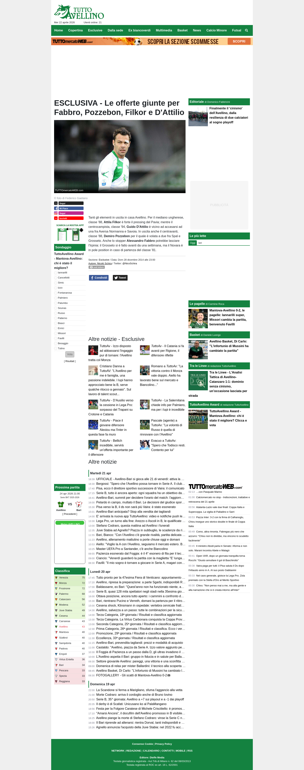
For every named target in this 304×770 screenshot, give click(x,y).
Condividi (99, 278)
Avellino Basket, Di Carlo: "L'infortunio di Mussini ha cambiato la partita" (145, 670)
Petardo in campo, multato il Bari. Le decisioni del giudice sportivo (141, 502)
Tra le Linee (198, 365)
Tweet (120, 278)
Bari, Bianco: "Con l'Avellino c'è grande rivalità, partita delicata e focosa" (145, 535)
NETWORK (117, 750)
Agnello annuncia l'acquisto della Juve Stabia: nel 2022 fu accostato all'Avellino (150, 727)
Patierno (62, 318)
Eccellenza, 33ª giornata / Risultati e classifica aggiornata (135, 638)
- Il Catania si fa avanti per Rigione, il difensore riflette (167, 350)
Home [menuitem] (58, 30)
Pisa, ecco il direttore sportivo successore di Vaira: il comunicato (140, 488)
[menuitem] (247, 30)
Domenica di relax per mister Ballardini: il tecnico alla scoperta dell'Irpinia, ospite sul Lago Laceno (163, 666)
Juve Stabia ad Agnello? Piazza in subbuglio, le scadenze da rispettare (145, 530)
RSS (190, 750)
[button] (69, 354)
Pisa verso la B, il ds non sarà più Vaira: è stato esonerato (136, 507)
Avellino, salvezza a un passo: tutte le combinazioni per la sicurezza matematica (151, 610)
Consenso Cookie (142, 743)
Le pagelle (197, 303)
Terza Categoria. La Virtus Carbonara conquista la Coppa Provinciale (143, 619)
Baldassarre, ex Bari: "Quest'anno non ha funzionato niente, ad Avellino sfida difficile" (154, 587)
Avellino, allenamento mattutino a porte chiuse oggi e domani (138, 539)
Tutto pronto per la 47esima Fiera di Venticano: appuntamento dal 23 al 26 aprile (151, 577)
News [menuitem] (197, 30)
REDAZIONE (133, 750)
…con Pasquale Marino (209, 491)
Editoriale (197, 101)
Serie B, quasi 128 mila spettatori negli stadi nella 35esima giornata (142, 591)
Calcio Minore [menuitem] (216, 30)
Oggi (192, 242)
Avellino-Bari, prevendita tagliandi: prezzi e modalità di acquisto (139, 642)
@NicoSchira (130, 263)
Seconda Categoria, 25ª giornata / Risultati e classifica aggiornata (141, 624)
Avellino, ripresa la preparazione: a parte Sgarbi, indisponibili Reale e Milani (148, 582)
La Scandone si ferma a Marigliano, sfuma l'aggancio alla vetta (139, 690)
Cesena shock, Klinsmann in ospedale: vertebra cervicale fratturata (142, 605)
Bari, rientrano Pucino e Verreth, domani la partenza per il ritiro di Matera (146, 600)
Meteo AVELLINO (70, 524)
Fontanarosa (65, 292)
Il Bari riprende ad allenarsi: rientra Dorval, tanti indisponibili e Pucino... (145, 722)
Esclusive (104, 259)
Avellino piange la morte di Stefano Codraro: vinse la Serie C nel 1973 (144, 718)
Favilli (61, 338)
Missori (62, 333)
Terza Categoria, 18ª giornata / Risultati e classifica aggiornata (139, 614)
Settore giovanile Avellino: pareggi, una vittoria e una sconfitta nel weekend (147, 661)
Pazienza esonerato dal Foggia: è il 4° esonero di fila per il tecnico (141, 553)
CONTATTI (168, 750)
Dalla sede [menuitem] (115, 30)
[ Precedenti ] (69, 513)
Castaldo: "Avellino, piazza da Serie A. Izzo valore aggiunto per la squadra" (147, 647)
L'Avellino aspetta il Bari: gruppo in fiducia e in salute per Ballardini (142, 656)
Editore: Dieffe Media (152, 757)
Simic (61, 282)
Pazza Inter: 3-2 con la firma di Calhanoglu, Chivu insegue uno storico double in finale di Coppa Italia (216, 522)
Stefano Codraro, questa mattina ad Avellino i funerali (133, 525)
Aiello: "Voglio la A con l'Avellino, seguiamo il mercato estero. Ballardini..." (146, 544)
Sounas (62, 308)
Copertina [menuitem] (75, 30)
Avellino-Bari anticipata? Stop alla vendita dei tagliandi (133, 511)
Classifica (62, 571)
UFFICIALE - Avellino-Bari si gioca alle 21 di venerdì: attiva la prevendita (146, 479)
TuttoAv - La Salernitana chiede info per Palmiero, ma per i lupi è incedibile (168, 405)
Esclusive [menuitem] (95, 30)
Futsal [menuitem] (236, 30)
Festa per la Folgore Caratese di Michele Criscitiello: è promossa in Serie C (148, 708)
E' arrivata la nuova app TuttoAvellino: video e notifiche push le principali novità (150, 516)
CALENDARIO (151, 750)
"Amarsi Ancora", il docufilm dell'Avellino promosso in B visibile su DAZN (146, 713)
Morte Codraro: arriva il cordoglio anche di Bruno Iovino (134, 694)
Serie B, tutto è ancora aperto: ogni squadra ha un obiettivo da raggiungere (147, 493)
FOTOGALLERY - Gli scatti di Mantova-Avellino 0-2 (131, 675)
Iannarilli (62, 272)
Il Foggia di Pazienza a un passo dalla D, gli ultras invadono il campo (143, 652)
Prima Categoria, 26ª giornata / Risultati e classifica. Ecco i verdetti (142, 628)
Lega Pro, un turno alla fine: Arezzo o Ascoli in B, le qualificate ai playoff (145, 521)
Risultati (69, 361)
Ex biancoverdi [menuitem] (140, 30)
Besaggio (63, 343)
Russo (61, 313)
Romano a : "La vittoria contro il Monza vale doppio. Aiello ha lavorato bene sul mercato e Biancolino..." (161, 375)
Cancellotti (64, 277)
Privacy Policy (163, 743)
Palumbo (63, 303)
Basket (195, 334)
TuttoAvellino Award (204, 404)
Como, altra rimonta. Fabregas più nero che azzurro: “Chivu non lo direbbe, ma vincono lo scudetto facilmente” (218, 536)
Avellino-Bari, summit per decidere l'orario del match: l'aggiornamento (143, 497)
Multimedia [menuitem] (164, 30)
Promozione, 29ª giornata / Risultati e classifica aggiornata (136, 633)
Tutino (61, 348)
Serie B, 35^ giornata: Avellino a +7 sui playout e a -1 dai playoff (140, 699)
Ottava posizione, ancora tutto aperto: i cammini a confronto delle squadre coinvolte (153, 596)
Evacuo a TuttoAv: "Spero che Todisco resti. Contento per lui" (168, 445)
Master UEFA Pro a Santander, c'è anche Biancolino (132, 548)
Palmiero (63, 297)
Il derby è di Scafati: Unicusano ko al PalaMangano (131, 704)
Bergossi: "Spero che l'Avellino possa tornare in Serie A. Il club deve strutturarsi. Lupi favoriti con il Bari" (167, 483)
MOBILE (180, 750)
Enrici (61, 328)
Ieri (200, 242)
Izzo (60, 287)
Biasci (61, 323)
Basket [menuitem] (182, 30)
